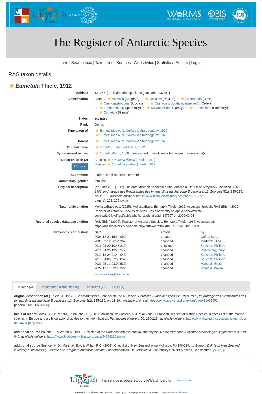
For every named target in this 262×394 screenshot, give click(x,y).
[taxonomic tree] (104, 274)
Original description (73, 187)
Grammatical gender (72, 181)
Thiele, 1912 (120, 147)
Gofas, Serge (210, 236)
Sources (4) (25, 287)
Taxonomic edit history (71, 232)
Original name (77, 147)
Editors (182, 62)
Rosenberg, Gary (213, 250)
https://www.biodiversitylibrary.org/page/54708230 (81, 336)
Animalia (115, 99)
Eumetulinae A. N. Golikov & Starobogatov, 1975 (131, 135)
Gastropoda (191, 99)
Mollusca (153, 99)
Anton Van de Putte (177, 392)
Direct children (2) (74, 160)
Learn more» (184, 380)
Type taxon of (78, 130)
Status (83, 118)
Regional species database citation (62, 221)
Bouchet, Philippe (213, 245)
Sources (123, 62)
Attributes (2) (96, 287)
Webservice (144, 62)
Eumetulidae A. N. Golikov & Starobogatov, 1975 (131, 130)
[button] (11, 85)
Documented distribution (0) (59, 287)
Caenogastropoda (114, 103)
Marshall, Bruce (212, 263)
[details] (124, 200)
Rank (84, 124)
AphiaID (82, 93)
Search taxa (81, 62)
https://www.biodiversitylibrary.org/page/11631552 (170, 196)
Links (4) (118, 287)
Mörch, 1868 (112, 153)
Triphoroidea (110, 108)
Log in (196, 62)
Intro (64, 62)
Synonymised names (72, 153)
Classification (78, 99)
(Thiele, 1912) (131, 160)
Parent (83, 141)
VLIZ (126, 392)
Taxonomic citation (73, 206)
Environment (78, 175)
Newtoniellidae (158, 108)
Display (79, 166)
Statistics (165, 62)
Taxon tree (104, 62)
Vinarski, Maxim (212, 268)
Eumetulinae (200, 108)
